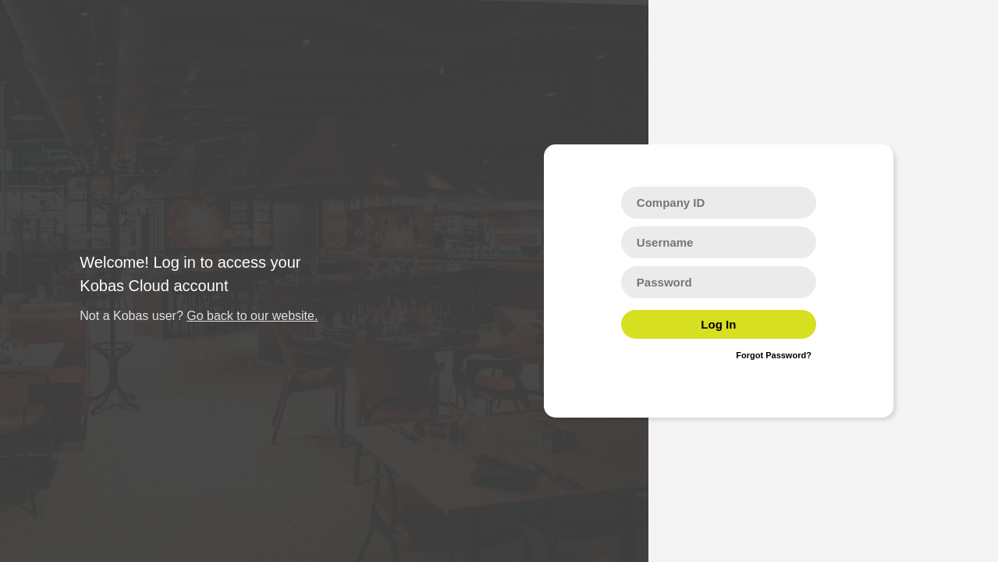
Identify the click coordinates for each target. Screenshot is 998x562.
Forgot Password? (774, 355)
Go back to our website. (252, 315)
